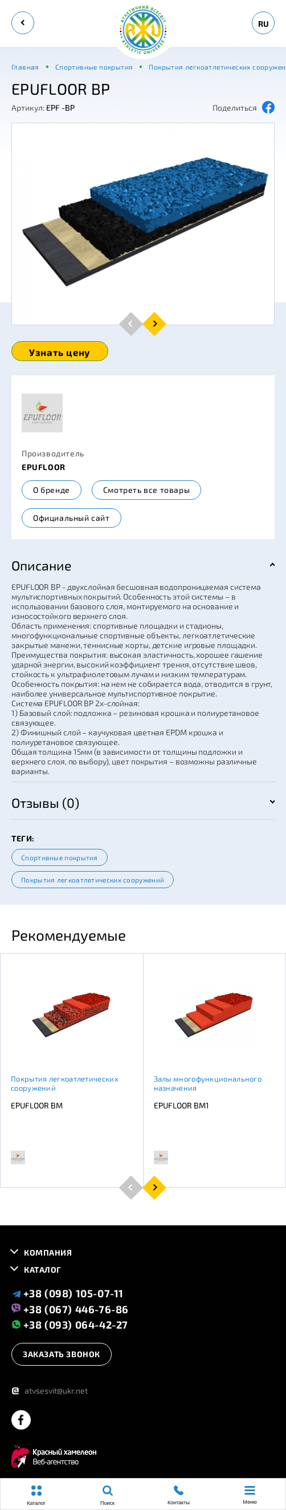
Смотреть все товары (146, 490)
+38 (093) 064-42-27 (69, 1324)
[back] (22, 22)
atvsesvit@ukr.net (49, 1390)
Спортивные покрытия (59, 857)
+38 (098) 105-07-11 (67, 1293)
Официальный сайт (71, 518)
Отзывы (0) (45, 803)
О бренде (51, 490)
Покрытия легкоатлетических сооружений (92, 880)
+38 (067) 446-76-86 (70, 1308)
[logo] (143, 30)
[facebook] (21, 1420)
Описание (41, 565)
